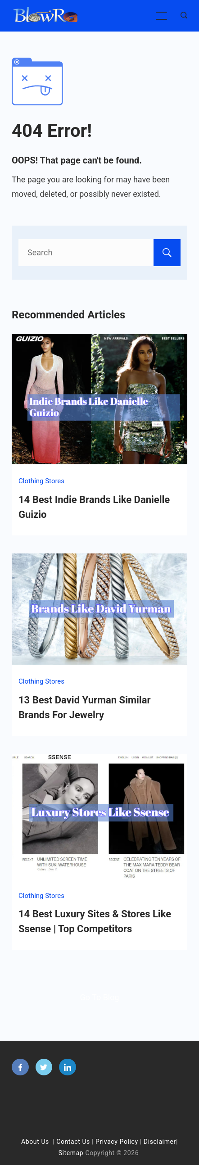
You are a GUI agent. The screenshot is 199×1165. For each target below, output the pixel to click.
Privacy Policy (116, 1141)
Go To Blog (99, 997)
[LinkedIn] (67, 1067)
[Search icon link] (181, 16)
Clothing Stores (41, 481)
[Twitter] (44, 1067)
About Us (35, 1141)
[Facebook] (20, 1067)
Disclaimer (160, 1141)
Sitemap (71, 1152)
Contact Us (73, 1141)
